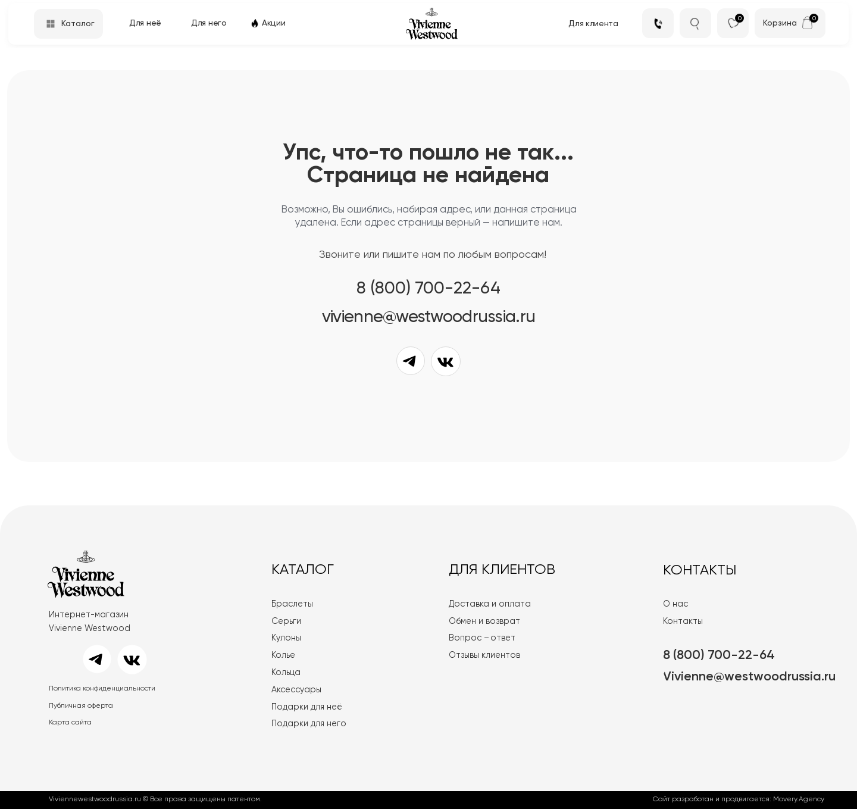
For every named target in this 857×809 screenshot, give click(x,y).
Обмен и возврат (484, 621)
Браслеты (292, 604)
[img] (807, 22)
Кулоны (286, 638)
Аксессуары (296, 690)
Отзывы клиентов (484, 655)
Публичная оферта (81, 706)
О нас (675, 604)
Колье (283, 655)
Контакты (683, 621)
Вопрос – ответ (482, 638)
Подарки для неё (306, 707)
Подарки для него (308, 724)
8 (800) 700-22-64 (428, 289)
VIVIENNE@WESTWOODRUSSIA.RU (428, 317)
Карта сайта (70, 722)
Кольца (286, 673)
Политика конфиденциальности (102, 688)
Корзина (780, 23)
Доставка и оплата (490, 604)
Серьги (286, 621)
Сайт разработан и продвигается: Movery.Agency (738, 799)
